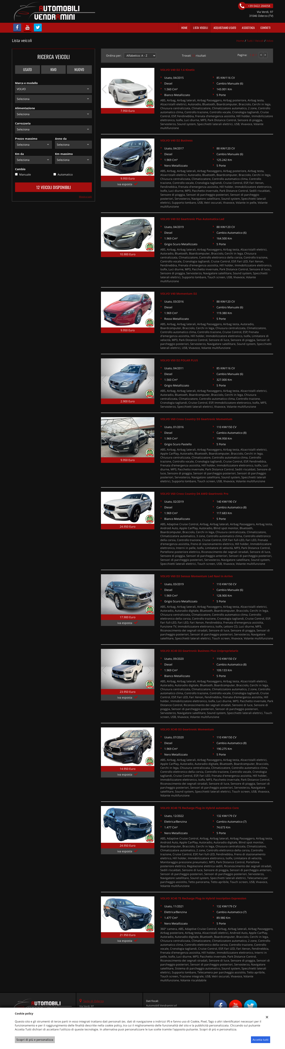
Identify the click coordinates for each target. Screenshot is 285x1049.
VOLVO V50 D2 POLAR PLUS (179, 360)
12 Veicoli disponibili (53, 187)
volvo (269, 41)
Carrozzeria (22, 123)
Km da (19, 154)
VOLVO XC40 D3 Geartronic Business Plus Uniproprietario (199, 651)
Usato (27, 69)
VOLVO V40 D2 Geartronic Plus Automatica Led (192, 219)
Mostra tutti (85, 196)
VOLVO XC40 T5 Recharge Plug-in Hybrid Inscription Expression (203, 898)
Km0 (53, 69)
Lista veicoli (200, 28)
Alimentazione (25, 108)
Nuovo (79, 69)
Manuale (25, 174)
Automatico (65, 174)
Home (184, 28)
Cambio (20, 169)
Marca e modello (26, 83)
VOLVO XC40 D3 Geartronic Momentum (187, 729)
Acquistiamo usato (225, 28)
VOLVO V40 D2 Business (176, 140)
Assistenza (248, 28)
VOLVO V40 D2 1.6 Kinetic (177, 70)
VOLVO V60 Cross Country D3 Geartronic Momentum (196, 419)
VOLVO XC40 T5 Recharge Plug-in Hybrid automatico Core (199, 808)
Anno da (60, 138)
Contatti (265, 28)
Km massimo (64, 154)
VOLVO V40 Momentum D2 (178, 293)
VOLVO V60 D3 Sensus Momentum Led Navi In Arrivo (196, 576)
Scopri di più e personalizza (34, 1039)
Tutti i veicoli (255, 41)
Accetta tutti (261, 1039)
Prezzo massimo (26, 138)
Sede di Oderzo (93, 1001)
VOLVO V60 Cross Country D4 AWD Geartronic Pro (194, 494)
